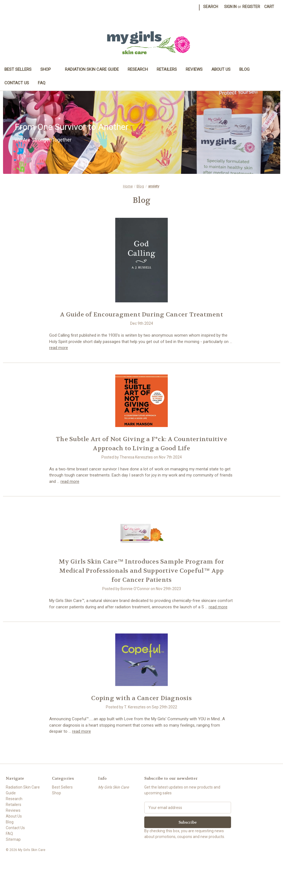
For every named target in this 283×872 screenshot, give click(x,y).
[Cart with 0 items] (269, 7)
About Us (220, 69)
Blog (244, 69)
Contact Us (16, 82)
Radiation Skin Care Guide (92, 69)
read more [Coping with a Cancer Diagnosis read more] (81, 731)
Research (138, 69)
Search (210, 6)
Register (251, 6)
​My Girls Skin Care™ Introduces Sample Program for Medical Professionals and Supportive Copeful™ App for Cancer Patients (141, 571)
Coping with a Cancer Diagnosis (141, 698)
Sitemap (13, 839)
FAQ (41, 82)
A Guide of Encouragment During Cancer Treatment (141, 314)
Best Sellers (18, 69)
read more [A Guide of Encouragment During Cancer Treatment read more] (58, 347)
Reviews (194, 69)
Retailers (167, 69)
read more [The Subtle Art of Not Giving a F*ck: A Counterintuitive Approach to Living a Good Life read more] (70, 481)
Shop (48, 69)
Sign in (230, 6)
